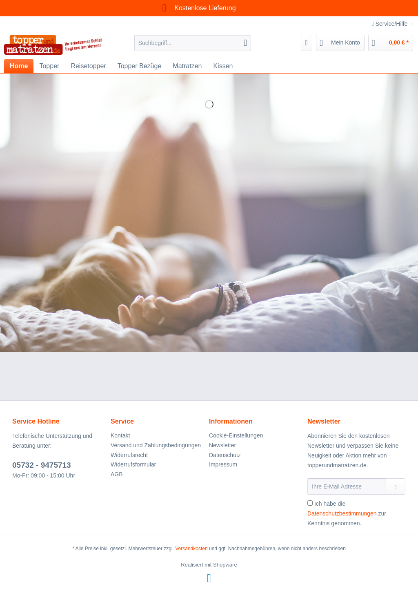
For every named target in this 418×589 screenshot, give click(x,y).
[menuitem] (192, 46)
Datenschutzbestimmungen (342, 513)
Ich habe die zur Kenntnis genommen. (346, 513)
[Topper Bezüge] (139, 66)
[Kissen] (222, 66)
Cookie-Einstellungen (236, 435)
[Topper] (49, 66)
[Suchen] (245, 43)
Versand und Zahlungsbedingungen (156, 445)
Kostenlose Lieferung (196, 8)
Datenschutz (225, 455)
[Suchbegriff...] (192, 43)
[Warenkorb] (390, 43)
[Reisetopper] (88, 66)
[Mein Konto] (340, 43)
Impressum (223, 464)
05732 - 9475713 (41, 465)
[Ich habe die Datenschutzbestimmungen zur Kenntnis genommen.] (310, 503)
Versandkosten (191, 548)
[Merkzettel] (307, 43)
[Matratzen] (187, 66)
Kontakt (120, 435)
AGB (117, 474)
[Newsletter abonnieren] (395, 486)
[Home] (18, 66)
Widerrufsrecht (129, 455)
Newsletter (222, 445)
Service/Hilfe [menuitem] (390, 23)
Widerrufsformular (133, 464)
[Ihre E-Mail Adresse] (346, 486)
